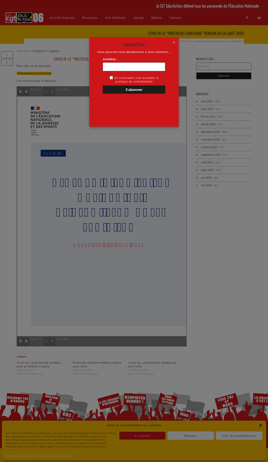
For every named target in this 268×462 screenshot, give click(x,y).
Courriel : (110, 59)
